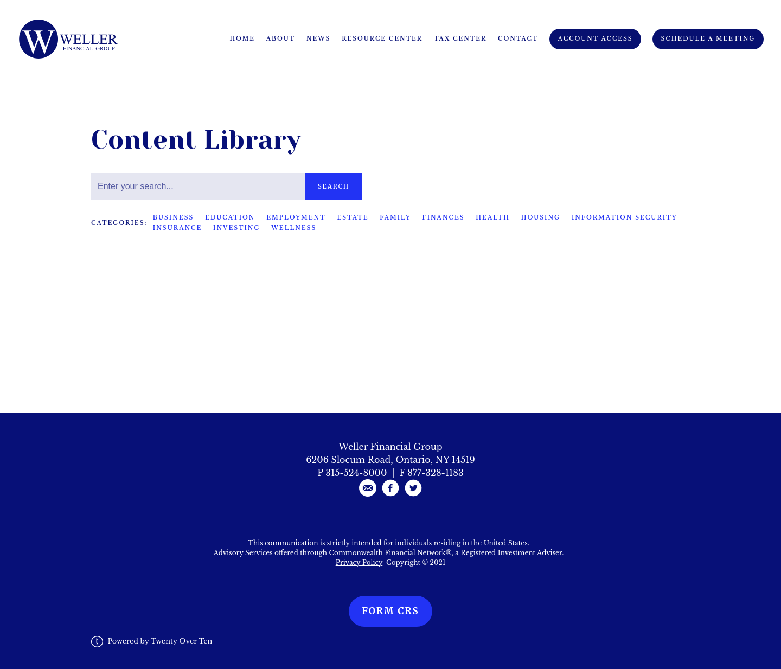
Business (173, 217)
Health (493, 217)
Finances (443, 217)
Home (242, 38)
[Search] (198, 186)
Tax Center (460, 38)
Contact (518, 38)
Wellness (293, 227)
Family (395, 217)
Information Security (624, 217)
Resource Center (382, 38)
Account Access (595, 38)
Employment (295, 217)
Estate (352, 217)
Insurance (177, 227)
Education (230, 217)
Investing (236, 227)
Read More (116, 337)
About (281, 38)
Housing (540, 217)
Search (333, 186)
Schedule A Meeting (708, 38)
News (318, 38)
